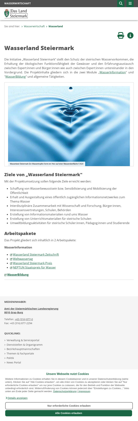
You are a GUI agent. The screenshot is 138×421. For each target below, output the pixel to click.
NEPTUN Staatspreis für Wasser (34, 267)
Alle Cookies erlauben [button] (68, 413)
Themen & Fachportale (20, 353)
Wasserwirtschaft (33, 26)
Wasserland (54, 26)
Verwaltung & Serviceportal (23, 340)
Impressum (84, 391)
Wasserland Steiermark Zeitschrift (36, 255)
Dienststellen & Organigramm (25, 344)
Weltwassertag (23, 259)
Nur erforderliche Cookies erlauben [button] (69, 405)
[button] (16, 398)
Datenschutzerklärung (65, 391)
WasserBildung (15, 77)
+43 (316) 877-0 (24, 319)
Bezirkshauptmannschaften (23, 349)
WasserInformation (113, 72)
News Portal (14, 362)
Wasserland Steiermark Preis (32, 263)
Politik (10, 358)
